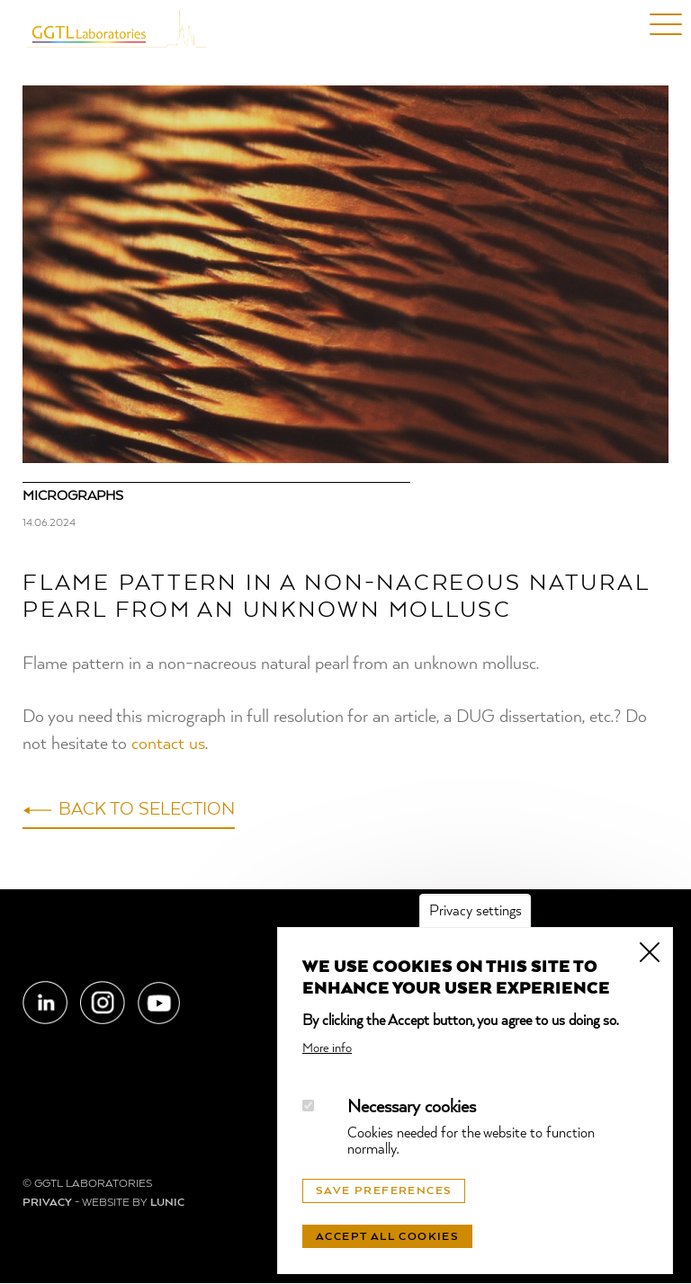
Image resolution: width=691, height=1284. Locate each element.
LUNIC (167, 1203)
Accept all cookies (387, 1237)
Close (649, 950)
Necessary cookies (411, 1108)
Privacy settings (475, 912)
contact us (168, 744)
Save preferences (384, 1191)
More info (327, 1048)
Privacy (47, 1203)
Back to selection (146, 810)
